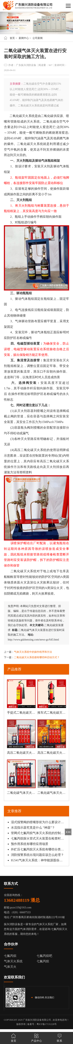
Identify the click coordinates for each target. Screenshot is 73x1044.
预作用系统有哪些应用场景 (29, 844)
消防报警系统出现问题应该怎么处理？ (37, 854)
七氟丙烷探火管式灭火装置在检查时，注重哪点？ (37, 838)
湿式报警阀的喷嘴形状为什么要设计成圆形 (37, 822)
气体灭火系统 (13, 961)
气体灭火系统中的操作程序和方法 (33, 651)
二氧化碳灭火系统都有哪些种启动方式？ (37, 657)
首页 (12, 38)
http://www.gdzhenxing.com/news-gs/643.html (33, 639)
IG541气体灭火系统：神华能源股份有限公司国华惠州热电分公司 (37, 860)
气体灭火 (10, 966)
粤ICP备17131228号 (47, 1024)
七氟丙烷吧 (44, 955)
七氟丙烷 (10, 955)
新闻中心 (24, 38)
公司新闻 (38, 38)
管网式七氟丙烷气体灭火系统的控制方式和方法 (37, 833)
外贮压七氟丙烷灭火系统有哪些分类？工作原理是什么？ (37, 849)
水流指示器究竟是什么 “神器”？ (33, 827)
